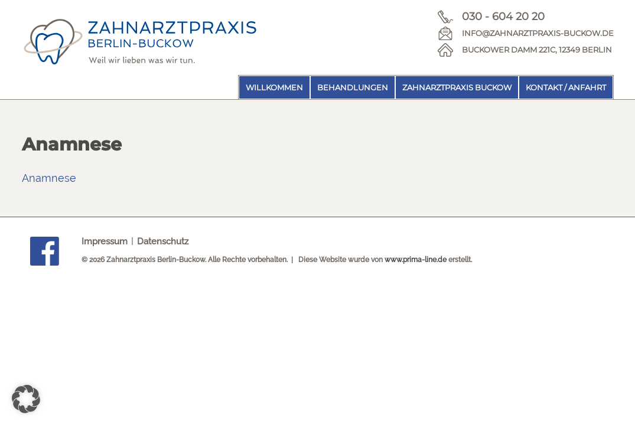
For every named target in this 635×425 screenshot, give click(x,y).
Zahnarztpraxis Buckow (457, 87)
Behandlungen (352, 87)
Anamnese (49, 178)
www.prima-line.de (416, 260)
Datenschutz (162, 241)
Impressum (105, 241)
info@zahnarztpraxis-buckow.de (538, 33)
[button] (26, 399)
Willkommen (274, 87)
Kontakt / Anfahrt (566, 87)
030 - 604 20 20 (503, 16)
